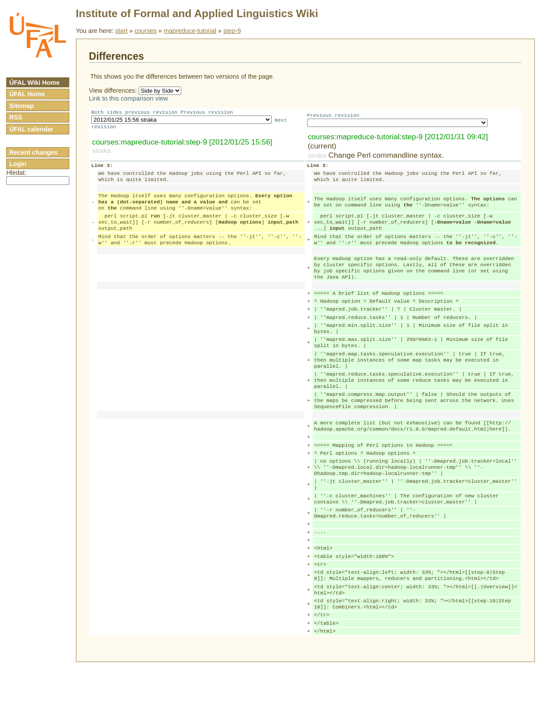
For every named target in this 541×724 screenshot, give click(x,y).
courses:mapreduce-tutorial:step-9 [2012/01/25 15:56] (182, 143)
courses (146, 30)
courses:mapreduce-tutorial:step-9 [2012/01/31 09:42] (398, 138)
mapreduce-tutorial (190, 30)
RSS (15, 117)
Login (17, 163)
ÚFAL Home (27, 94)
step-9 (232, 30)
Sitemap (21, 105)
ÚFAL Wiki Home (34, 82)
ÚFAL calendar (31, 129)
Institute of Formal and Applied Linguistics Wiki (197, 13)
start (121, 30)
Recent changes (33, 152)
